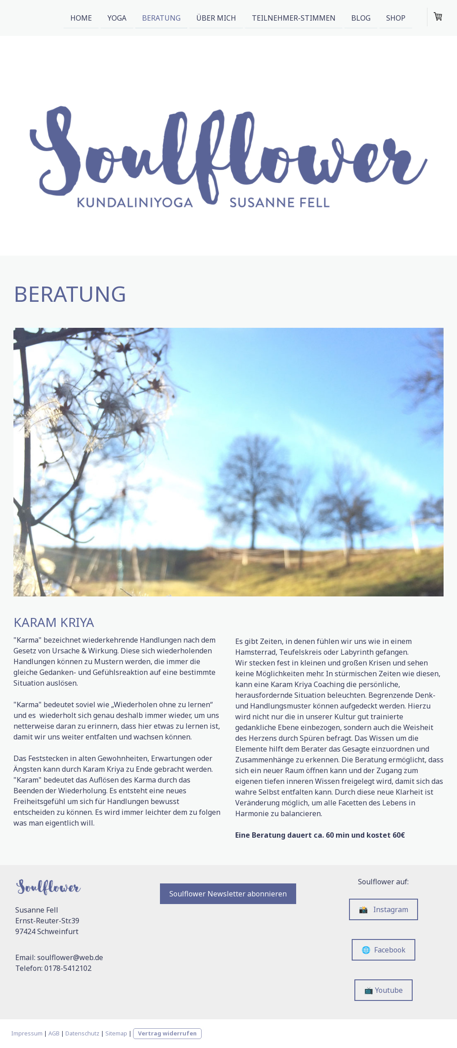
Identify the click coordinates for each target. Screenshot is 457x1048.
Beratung (161, 17)
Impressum (27, 1033)
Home (81, 17)
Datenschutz (82, 1033)
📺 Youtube (383, 990)
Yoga (117, 17)
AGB (54, 1033)
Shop (395, 17)
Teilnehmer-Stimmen (294, 17)
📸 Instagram (383, 909)
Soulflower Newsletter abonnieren (228, 894)
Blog (361, 17)
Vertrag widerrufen (167, 1033)
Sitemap (116, 1033)
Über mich (216, 17)
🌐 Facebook (383, 950)
